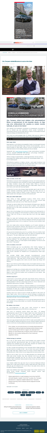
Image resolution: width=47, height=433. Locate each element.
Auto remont (13, 399)
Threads (38, 392)
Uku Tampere (5, 58)
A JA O (27, 428)
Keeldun (36, 431)
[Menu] (13, 49)
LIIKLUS (23, 428)
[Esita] (8, 139)
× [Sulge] (45, 431)
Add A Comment (23, 412)
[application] (26, 139)
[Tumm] (40, 139)
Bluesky (28, 394)
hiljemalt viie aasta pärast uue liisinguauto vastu (19, 295)
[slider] (42, 139)
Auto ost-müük (6, 399)
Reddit (22, 394)
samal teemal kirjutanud (21, 151)
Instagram (11, 392)
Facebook (25, 392)
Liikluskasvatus (31, 399)
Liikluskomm (38, 399)
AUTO (31, 428)
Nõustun (42, 431)
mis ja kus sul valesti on (20, 372)
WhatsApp (17, 392)
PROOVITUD (18, 428)
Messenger (31, 392)
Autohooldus (20, 399)
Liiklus (25, 399)
